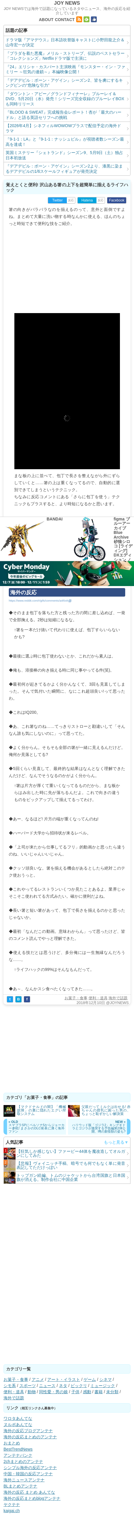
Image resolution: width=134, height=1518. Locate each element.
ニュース (47, 1385)
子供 (75, 1391)
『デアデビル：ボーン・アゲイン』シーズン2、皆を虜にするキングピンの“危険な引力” (64, 83)
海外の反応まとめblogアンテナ (32, 1498)
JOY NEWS (67, 3)
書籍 (98, 1391)
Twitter (57, 200)
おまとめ (12, 1443)
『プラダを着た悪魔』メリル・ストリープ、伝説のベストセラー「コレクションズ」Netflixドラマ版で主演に (65, 56)
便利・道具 (98, 998)
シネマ (105, 1379)
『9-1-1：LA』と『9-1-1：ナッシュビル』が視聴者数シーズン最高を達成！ (65, 142)
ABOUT (46, 19)
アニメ (38, 1379)
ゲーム (90, 1379)
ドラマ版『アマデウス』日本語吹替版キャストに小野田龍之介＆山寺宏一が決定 (65, 42)
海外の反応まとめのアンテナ (30, 1437)
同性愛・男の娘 (53, 1391)
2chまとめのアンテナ (23, 1461)
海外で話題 (118, 998)
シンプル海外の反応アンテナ (30, 1467)
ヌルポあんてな (18, 1424)
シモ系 (10, 1385)
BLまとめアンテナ (20, 1486)
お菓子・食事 (76, 998)
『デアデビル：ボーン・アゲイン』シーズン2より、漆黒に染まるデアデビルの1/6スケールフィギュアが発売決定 (64, 169)
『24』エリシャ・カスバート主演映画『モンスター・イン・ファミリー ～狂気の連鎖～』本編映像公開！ (65, 69)
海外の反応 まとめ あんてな (29, 1492)
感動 (87, 1391)
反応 (71, 200)
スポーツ (27, 1385)
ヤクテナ (12, 1504)
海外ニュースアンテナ (24, 1480)
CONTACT (64, 19)
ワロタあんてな (18, 1418)
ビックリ (79, 1385)
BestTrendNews (18, 1449)
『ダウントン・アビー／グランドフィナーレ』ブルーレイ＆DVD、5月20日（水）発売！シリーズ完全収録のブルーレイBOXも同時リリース (65, 98)
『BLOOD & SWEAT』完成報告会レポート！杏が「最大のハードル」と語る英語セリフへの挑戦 (63, 115)
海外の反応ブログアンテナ (28, 1430)
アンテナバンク (18, 1455)
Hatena (87, 200)
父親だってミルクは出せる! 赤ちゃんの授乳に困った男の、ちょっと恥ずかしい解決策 (106, 1110)
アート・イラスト (63, 1379)
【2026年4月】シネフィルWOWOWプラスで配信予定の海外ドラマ (63, 128)
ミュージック (102, 1385)
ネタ (63, 1385)
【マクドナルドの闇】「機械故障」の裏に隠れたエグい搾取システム (41, 1110)
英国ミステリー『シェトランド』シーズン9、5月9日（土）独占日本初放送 (64, 155)
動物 (32, 1391)
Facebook (117, 200)
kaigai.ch (12, 1510)
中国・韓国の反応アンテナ (28, 1473)
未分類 (112, 1391)
